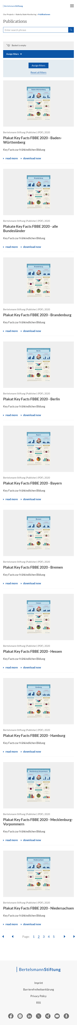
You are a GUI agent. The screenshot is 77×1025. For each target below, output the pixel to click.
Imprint (38, 983)
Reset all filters (38, 72)
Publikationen (44, 14)
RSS (38, 1002)
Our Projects (8, 14)
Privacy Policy (38, 996)
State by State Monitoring (26, 14)
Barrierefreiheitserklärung (38, 989)
